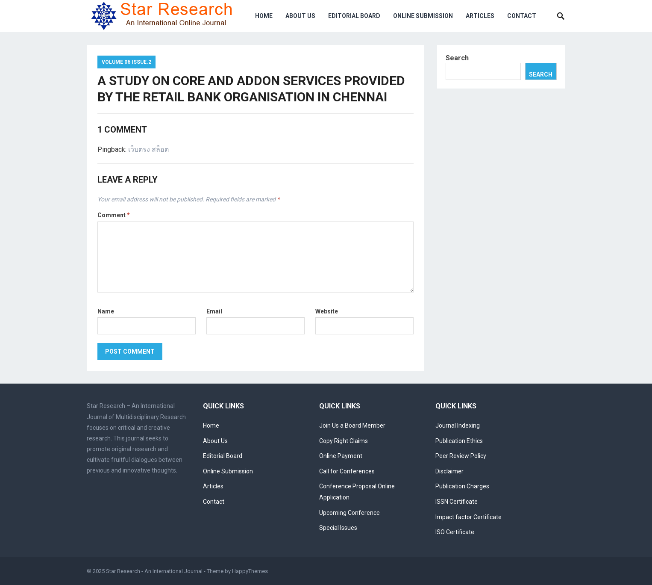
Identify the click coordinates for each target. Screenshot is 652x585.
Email (214, 311)
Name (105, 311)
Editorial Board (354, 15)
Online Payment (340, 455)
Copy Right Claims (343, 440)
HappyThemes (250, 571)
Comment (113, 215)
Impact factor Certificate (468, 517)
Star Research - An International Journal (154, 571)
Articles (480, 15)
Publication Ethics (459, 440)
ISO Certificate (454, 532)
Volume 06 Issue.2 (126, 62)
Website (326, 311)
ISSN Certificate (456, 501)
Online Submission (423, 15)
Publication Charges (462, 486)
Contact (521, 15)
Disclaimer (449, 471)
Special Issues (338, 527)
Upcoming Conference (349, 512)
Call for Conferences (347, 471)
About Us (300, 15)
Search (457, 58)
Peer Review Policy (460, 455)
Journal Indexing (457, 425)
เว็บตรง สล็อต (148, 149)
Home (264, 15)
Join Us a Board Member (352, 425)
